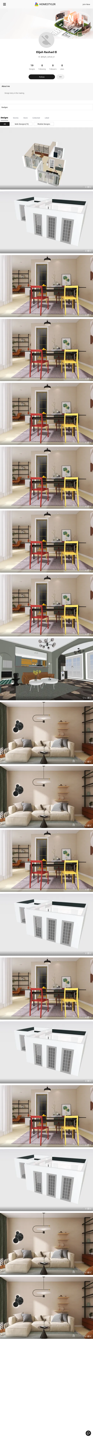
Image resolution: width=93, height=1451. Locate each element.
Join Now (86, 4)
